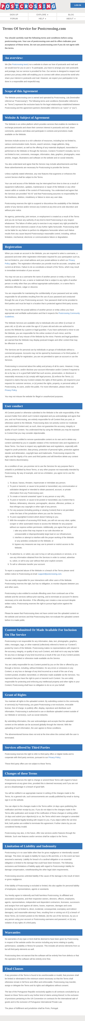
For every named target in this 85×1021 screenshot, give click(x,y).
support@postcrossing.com (49, 574)
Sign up (14, 14)
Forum (14, 18)
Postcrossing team (20, 64)
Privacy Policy (11, 390)
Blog (71, 14)
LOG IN (77, 5)
